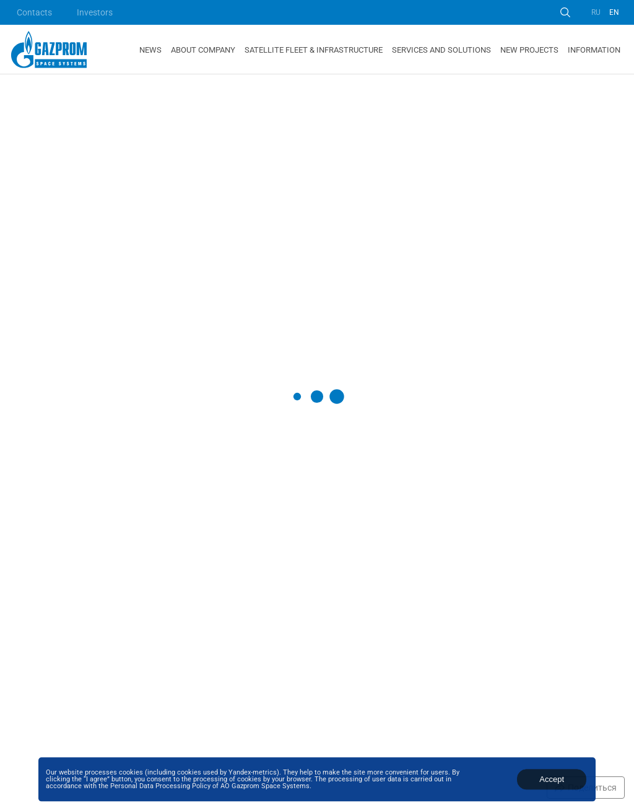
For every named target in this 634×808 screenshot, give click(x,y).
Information (594, 50)
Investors (95, 12)
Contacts (34, 12)
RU (596, 12)
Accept (551, 779)
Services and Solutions (441, 50)
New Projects (529, 50)
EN (614, 12)
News (150, 50)
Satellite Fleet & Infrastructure (314, 50)
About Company (203, 50)
